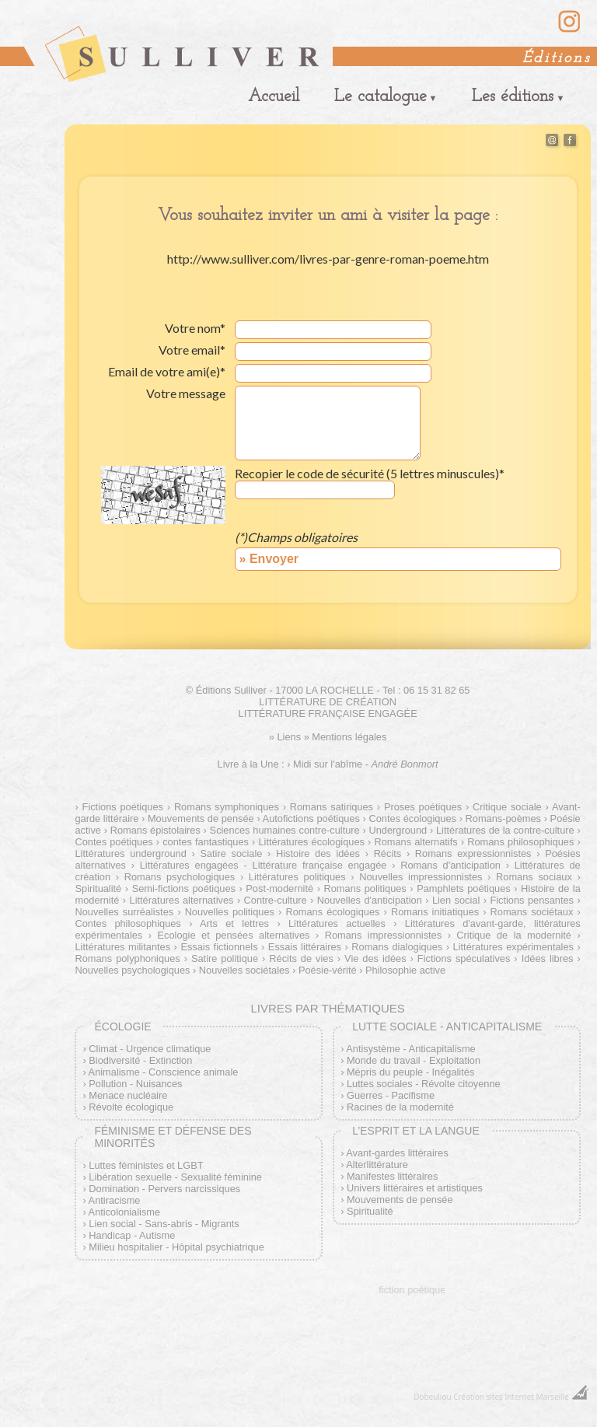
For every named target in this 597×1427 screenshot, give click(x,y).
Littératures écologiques (311, 842)
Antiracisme (115, 1200)
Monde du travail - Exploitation (413, 1060)
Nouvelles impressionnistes (420, 877)
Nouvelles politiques (229, 912)
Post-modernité (279, 888)
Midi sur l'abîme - (365, 764)
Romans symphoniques (226, 807)
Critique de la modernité (513, 935)
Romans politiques (365, 888)
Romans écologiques (332, 912)
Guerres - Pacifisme (391, 1095)
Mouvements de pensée (201, 818)
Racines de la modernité (400, 1107)
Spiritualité (370, 1211)
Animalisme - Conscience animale (164, 1072)
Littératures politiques (297, 877)
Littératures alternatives (182, 900)
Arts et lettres (234, 923)
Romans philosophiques (520, 842)
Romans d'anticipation (450, 865)
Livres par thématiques (327, 1008)
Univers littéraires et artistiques (415, 1188)
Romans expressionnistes (473, 853)
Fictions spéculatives (464, 958)
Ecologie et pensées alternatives (233, 935)
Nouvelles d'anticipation (369, 900)
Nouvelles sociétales (244, 970)
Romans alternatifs (415, 842)
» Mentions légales (345, 737)
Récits (388, 853)
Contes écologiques (412, 818)
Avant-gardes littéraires (397, 1153)
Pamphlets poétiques (464, 888)
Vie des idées (375, 958)
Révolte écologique (131, 1107)
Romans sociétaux (532, 912)
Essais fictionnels (218, 947)
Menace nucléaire (128, 1095)
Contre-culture (275, 900)
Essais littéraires (304, 947)
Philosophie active (405, 970)
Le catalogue (380, 97)
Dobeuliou (432, 1396)
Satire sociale (231, 853)
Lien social (456, 900)
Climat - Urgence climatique (150, 1049)
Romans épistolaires (155, 830)
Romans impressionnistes (383, 935)
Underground (398, 830)
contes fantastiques (205, 842)
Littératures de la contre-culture (505, 830)
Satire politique (224, 958)
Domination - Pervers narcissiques (164, 1188)
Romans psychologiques (180, 877)
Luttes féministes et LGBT (146, 1165)
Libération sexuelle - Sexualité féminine (175, 1177)
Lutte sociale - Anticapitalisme (447, 1026)
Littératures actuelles (337, 923)
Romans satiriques (331, 807)
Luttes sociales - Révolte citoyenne (424, 1083)
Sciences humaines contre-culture (285, 830)
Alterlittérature (377, 1164)
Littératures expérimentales (513, 947)
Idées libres (548, 958)
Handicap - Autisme (132, 1235)
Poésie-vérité (327, 970)
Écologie (122, 1026)
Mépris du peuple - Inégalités (410, 1072)
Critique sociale (507, 807)
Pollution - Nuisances (135, 1083)
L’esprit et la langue (416, 1130)
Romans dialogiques (396, 947)
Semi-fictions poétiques (184, 888)
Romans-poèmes (503, 818)
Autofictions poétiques (311, 818)
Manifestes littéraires (392, 1176)
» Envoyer (268, 558)
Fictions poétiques (122, 807)
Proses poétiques (423, 807)
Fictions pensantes (532, 900)
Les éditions (512, 97)
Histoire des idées (318, 853)
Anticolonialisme (124, 1212)
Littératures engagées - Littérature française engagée (263, 865)
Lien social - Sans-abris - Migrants (164, 1223)
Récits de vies (301, 958)
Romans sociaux (534, 877)
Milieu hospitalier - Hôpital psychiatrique (176, 1247)
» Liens (285, 737)
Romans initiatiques (435, 912)
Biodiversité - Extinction (140, 1060)
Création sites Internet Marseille (511, 1396)
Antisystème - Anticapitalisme (410, 1049)
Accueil (273, 97)
